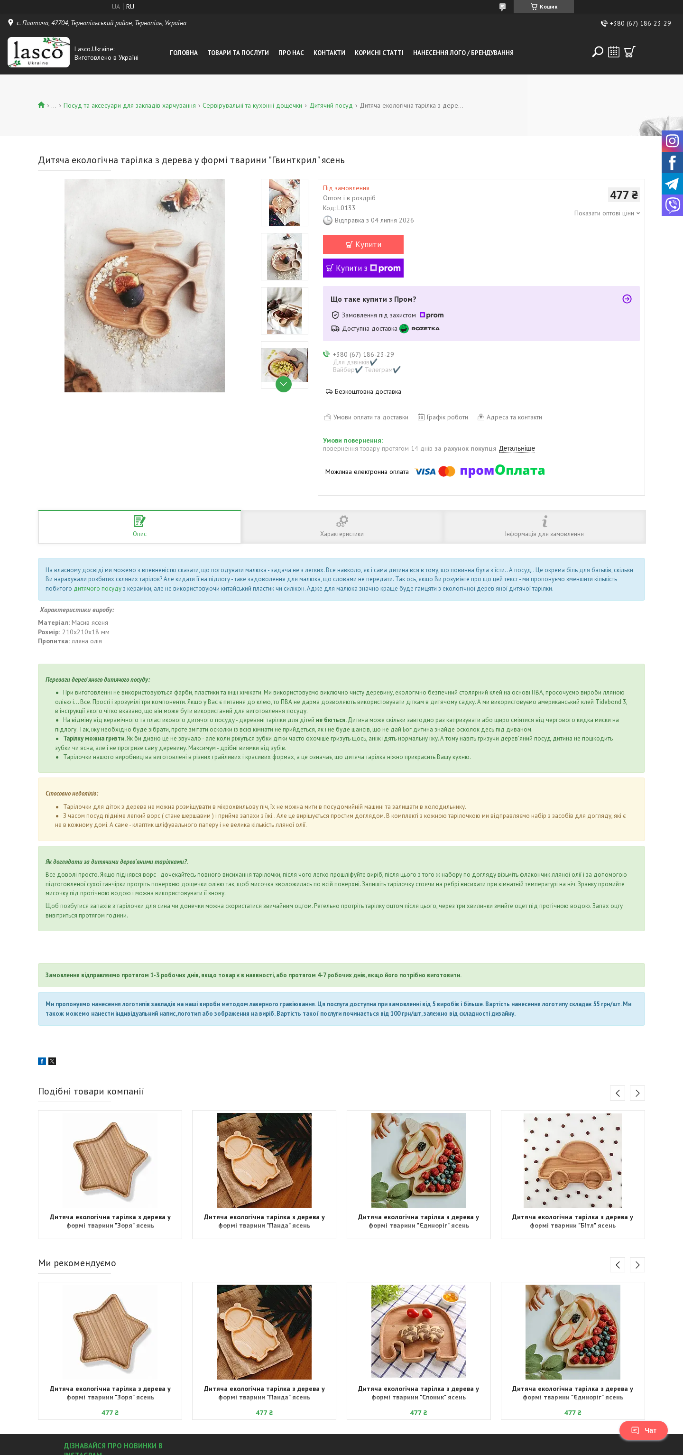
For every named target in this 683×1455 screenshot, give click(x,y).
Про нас (291, 53)
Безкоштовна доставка (368, 391)
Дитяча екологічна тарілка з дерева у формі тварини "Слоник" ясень (418, 1392)
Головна (184, 53)
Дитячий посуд (331, 105)
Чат (643, 1430)
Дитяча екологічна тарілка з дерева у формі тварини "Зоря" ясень (110, 1221)
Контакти (329, 53)
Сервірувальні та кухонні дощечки (252, 105)
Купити (368, 244)
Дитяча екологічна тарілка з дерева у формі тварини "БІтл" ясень (572, 1221)
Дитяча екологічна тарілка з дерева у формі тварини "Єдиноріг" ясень (418, 1221)
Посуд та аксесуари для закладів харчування (130, 105)
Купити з (368, 268)
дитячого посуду (97, 588)
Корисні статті (379, 53)
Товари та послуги (238, 53)
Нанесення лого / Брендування (463, 53)
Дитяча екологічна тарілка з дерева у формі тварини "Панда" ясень (264, 1221)
